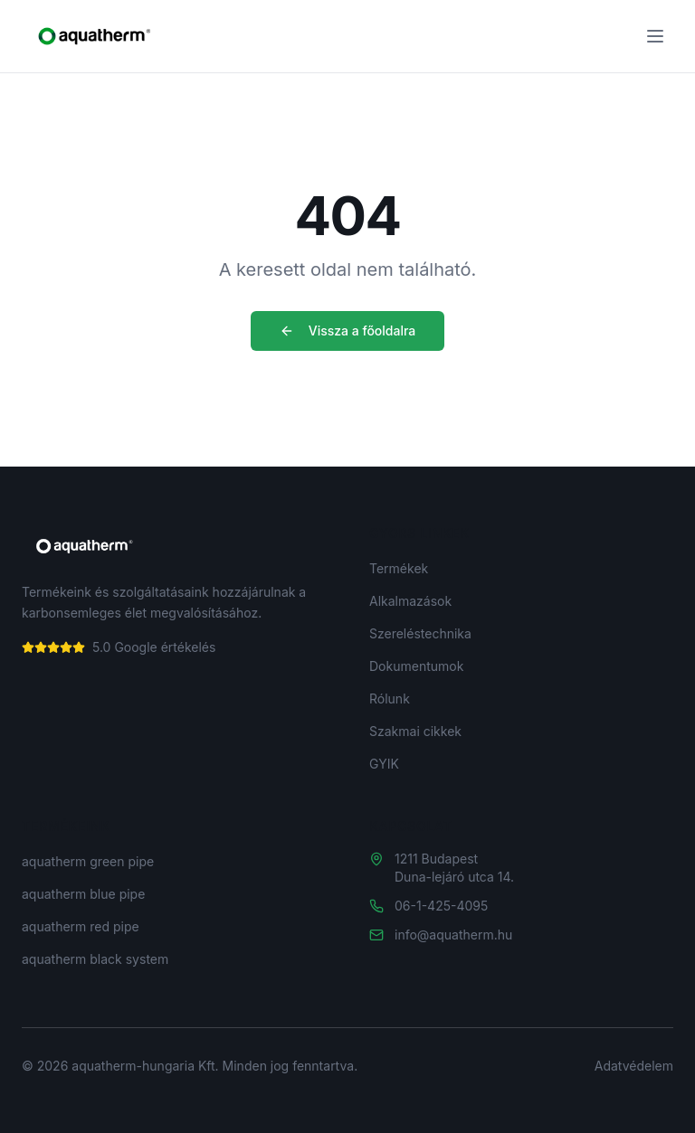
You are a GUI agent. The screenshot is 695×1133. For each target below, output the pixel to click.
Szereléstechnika (420, 633)
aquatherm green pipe (88, 861)
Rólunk (389, 698)
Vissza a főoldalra (348, 330)
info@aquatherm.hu (453, 934)
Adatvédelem (634, 1065)
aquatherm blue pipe (83, 894)
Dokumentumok (416, 666)
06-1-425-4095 (441, 905)
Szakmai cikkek (415, 731)
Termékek (398, 568)
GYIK (384, 763)
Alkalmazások (410, 601)
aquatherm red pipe (80, 926)
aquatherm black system (95, 959)
